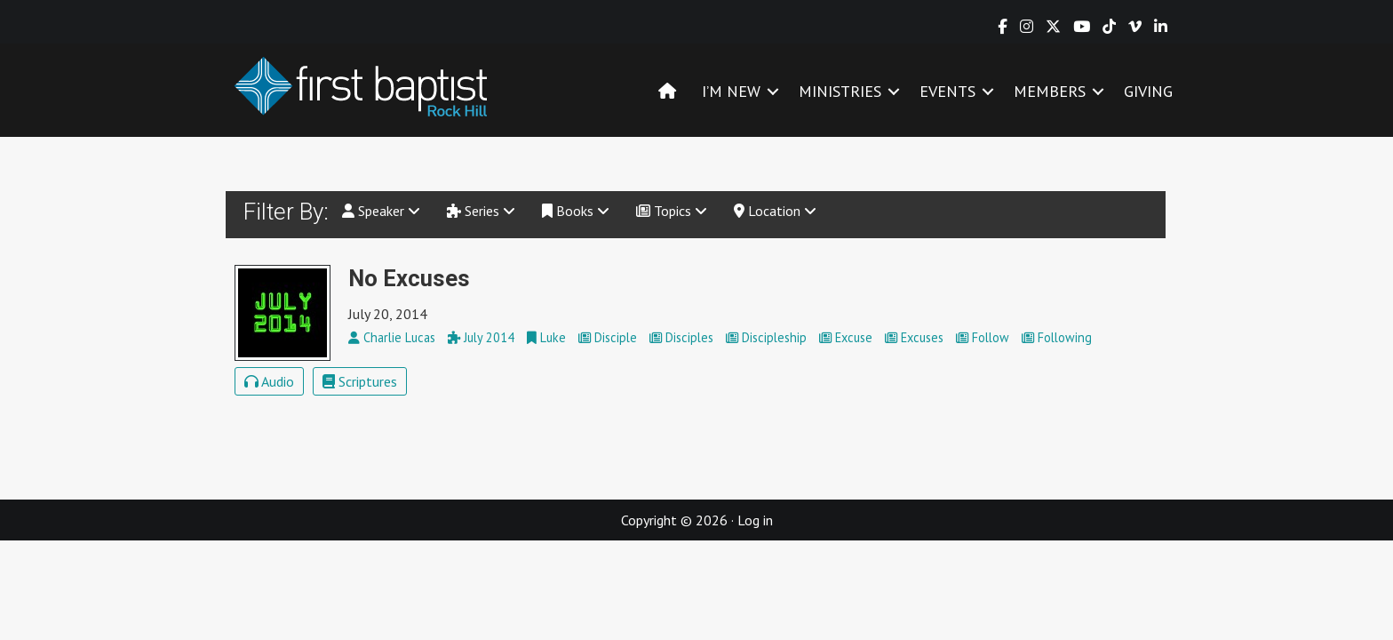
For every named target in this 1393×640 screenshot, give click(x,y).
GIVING (1148, 91)
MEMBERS (1050, 91)
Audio (269, 381)
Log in (755, 520)
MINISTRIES (840, 91)
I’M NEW (731, 91)
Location (775, 211)
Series (481, 211)
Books (575, 211)
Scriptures (359, 381)
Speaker (381, 211)
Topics (671, 211)
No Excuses (409, 278)
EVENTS (947, 91)
